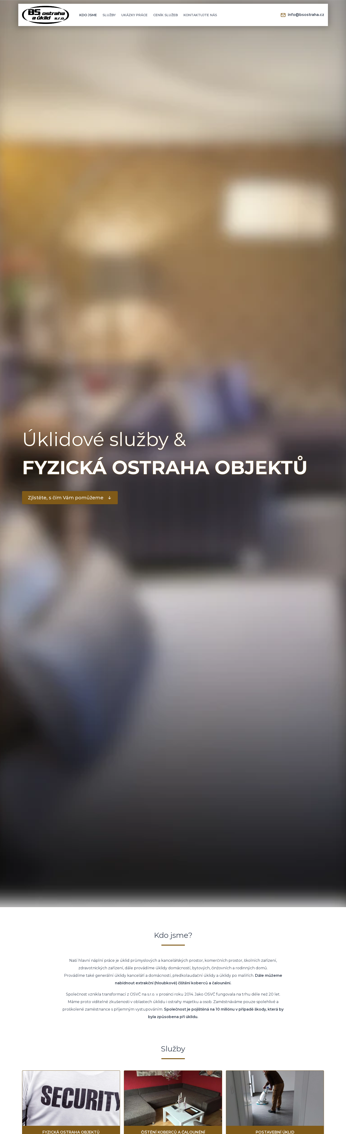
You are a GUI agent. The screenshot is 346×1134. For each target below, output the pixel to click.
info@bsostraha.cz (302, 15)
